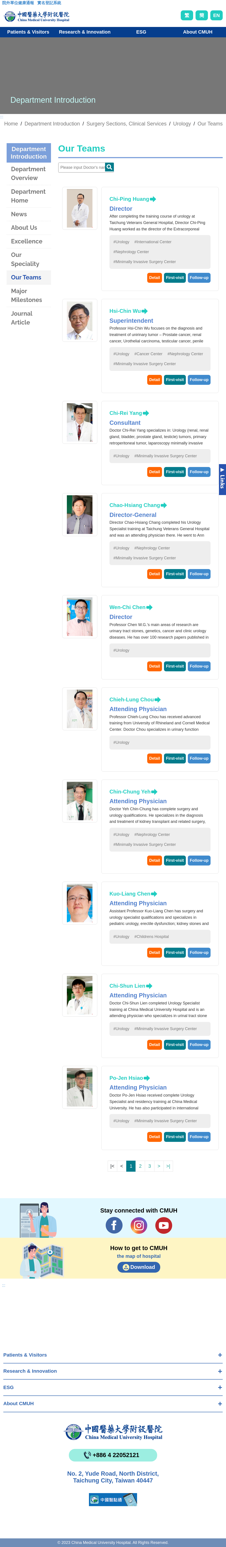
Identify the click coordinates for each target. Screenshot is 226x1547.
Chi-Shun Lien (127, 986)
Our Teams (210, 124)
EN (216, 15)
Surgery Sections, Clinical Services (127, 124)
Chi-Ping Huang (129, 199)
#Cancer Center (148, 354)
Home (11, 124)
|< (112, 1166)
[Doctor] (86, 168)
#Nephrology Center (131, 252)
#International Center (152, 242)
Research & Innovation (30, 1371)
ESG (8, 1387)
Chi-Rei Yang (125, 413)
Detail (154, 277)
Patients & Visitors (25, 1355)
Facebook (114, 1225)
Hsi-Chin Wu (125, 311)
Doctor (109, 167)
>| (168, 1166)
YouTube (163, 1225)
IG (139, 1225)
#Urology (121, 242)
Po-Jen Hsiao (126, 1078)
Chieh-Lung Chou (131, 699)
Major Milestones (26, 296)
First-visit (175, 277)
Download (142, 1267)
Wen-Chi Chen (127, 607)
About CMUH (18, 1403)
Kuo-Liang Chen (129, 894)
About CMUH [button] (197, 32)
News (19, 214)
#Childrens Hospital (151, 936)
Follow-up (199, 277)
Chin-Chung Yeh (130, 792)
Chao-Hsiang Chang (134, 505)
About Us (24, 227)
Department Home (28, 196)
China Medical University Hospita (113, 1432)
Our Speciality (25, 259)
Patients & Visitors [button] (28, 32)
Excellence (26, 241)
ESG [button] (141, 32)
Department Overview (28, 174)
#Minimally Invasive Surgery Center (144, 262)
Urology (182, 124)
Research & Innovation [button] (85, 32)
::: (5, 4)
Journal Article (21, 318)
